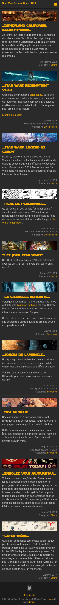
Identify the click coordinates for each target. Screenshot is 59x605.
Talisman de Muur (27, 305)
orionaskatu (36, 94)
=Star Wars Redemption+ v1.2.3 (25, 87)
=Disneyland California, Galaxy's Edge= (24, 27)
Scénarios (52, 334)
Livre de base (50, 127)
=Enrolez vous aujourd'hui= (29, 473)
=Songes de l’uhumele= (23, 354)
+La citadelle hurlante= (26, 296)
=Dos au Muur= (16, 412)
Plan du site (29, 595)
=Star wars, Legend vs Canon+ (23, 149)
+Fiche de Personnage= (24, 203)
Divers (54, 65)
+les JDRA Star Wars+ (22, 255)
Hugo (50, 599)
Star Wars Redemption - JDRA (19, 3)
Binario (32, 602)
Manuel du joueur (12, 114)
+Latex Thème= (15, 535)
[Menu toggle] (55, 4)
